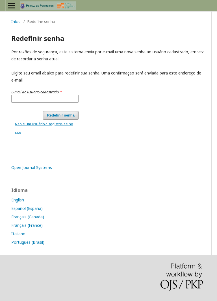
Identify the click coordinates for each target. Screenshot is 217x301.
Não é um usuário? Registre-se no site (44, 128)
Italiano (18, 233)
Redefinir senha (61, 115)
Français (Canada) (27, 216)
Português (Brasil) (27, 242)
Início (16, 21)
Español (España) (27, 208)
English (17, 200)
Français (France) (27, 225)
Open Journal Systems (31, 167)
